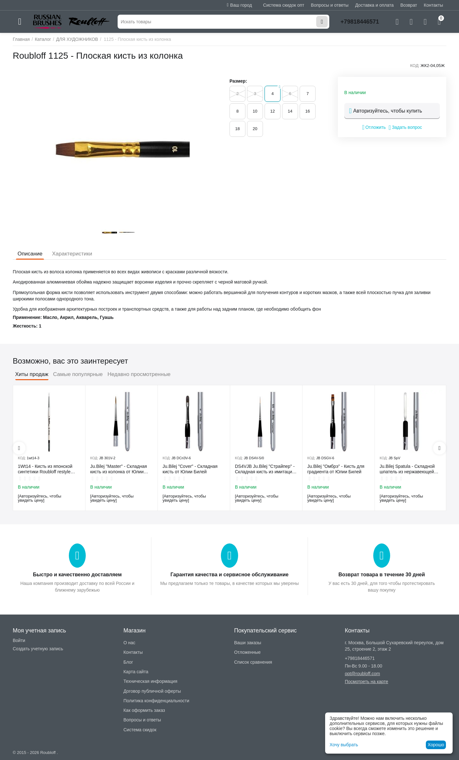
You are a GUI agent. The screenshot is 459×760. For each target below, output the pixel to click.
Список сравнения (253, 662)
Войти (19, 640)
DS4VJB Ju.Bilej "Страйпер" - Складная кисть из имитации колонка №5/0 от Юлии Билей (266, 469)
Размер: (238, 81)
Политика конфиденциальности (156, 700)
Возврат (408, 5)
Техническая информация (150, 681)
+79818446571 (359, 21)
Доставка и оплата (374, 5)
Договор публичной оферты (152, 691)
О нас (129, 642)
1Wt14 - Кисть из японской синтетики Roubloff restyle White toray (45, 469)
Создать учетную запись (38, 648)
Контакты (433, 5)
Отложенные (247, 652)
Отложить (374, 127)
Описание (30, 254)
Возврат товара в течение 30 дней (382, 574)
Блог (128, 662)
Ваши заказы (247, 642)
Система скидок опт (283, 5)
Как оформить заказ (144, 710)
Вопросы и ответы (329, 5)
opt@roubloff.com (362, 673)
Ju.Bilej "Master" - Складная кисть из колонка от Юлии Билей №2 (118, 469)
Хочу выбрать (344, 744)
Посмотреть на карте (366, 681)
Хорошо (436, 744)
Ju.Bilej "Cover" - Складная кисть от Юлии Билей (190, 469)
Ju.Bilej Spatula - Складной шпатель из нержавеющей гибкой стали (407, 469)
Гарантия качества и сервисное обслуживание (229, 574)
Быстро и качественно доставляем (77, 574)
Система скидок (139, 729)
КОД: (415, 65)
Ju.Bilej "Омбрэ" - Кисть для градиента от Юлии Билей (335, 469)
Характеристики (72, 254)
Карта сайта (135, 671)
